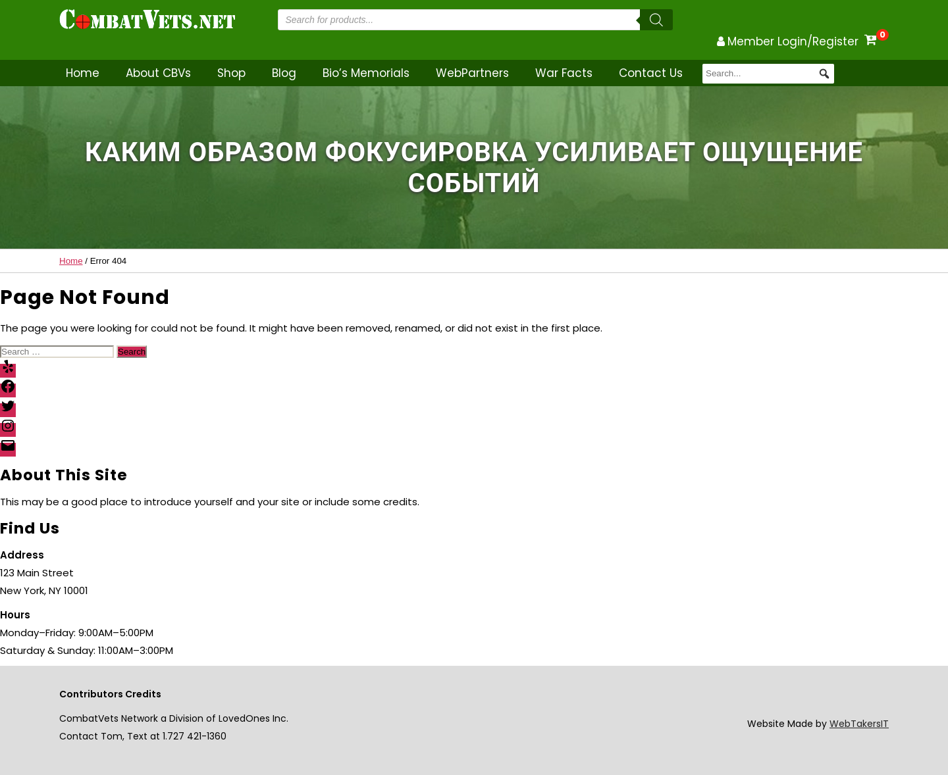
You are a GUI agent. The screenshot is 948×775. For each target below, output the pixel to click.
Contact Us (651, 73)
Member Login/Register (792, 41)
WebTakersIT (859, 723)
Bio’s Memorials (366, 73)
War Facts (563, 73)
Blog (284, 73)
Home (82, 73)
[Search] (656, 19)
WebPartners (472, 73)
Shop (231, 73)
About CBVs (158, 73)
